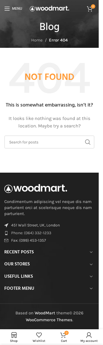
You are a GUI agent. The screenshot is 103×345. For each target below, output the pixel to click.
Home (37, 40)
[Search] (49, 142)
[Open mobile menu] (13, 8)
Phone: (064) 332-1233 (31, 232)
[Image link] (35, 188)
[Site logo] (49, 8)
